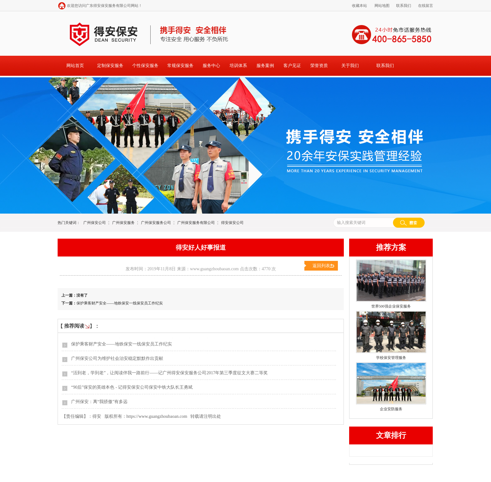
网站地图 (382, 5)
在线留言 (425, 5)
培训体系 (238, 65)
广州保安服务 (123, 222)
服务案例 (265, 65)
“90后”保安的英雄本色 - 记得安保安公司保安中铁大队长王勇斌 (132, 387)
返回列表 (321, 265)
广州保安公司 (94, 222)
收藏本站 (359, 5)
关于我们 (350, 65)
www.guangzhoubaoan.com (214, 269)
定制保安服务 (110, 65)
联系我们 (403, 5)
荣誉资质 (319, 65)
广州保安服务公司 (156, 222)
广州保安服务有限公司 (196, 222)
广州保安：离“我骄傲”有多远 (99, 401)
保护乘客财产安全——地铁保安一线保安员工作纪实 (119, 303)
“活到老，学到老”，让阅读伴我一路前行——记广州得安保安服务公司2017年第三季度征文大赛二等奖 (169, 373)
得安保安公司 (232, 222)
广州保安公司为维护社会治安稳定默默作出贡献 (117, 358)
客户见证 (292, 65)
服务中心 (211, 65)
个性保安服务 (145, 65)
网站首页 (75, 65)
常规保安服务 (180, 65)
